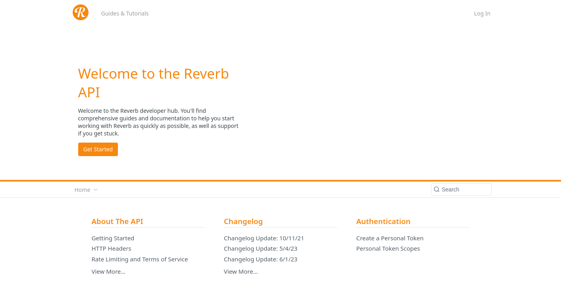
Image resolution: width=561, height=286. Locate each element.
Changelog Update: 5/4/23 (260, 248)
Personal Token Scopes (388, 248)
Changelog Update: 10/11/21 (264, 238)
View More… (109, 271)
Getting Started (113, 238)
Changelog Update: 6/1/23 (260, 259)
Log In (482, 13)
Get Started (98, 149)
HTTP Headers (111, 248)
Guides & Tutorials (125, 13)
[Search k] (461, 189)
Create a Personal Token (390, 238)
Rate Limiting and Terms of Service (140, 259)
